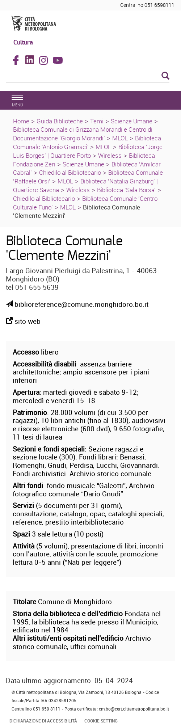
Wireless (110, 155)
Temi (97, 121)
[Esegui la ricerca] (165, 76)
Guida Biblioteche (60, 121)
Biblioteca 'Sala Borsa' (126, 190)
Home (21, 121)
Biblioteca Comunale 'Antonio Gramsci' (87, 142)
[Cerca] (87, 76)
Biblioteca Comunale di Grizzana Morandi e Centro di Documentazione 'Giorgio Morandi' (82, 133)
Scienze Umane (131, 121)
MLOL (120, 138)
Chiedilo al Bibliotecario (70, 172)
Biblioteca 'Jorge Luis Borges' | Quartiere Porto (88, 151)
